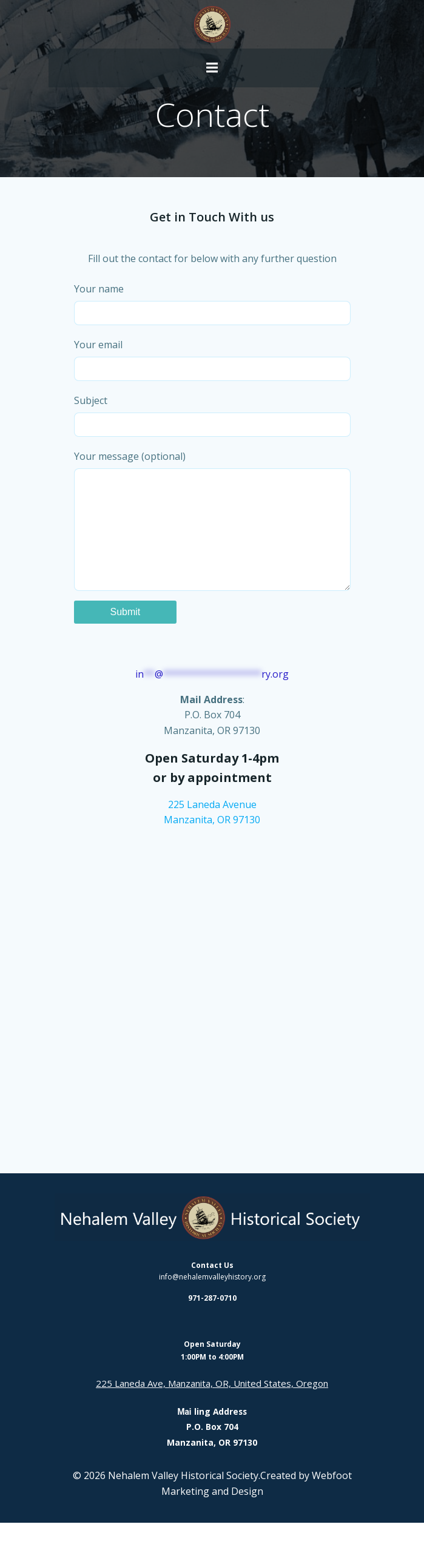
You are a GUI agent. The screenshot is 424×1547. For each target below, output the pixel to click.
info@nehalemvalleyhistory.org (212, 1301)
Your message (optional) (212, 532)
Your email (212, 359)
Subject (212, 415)
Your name (212, 303)
